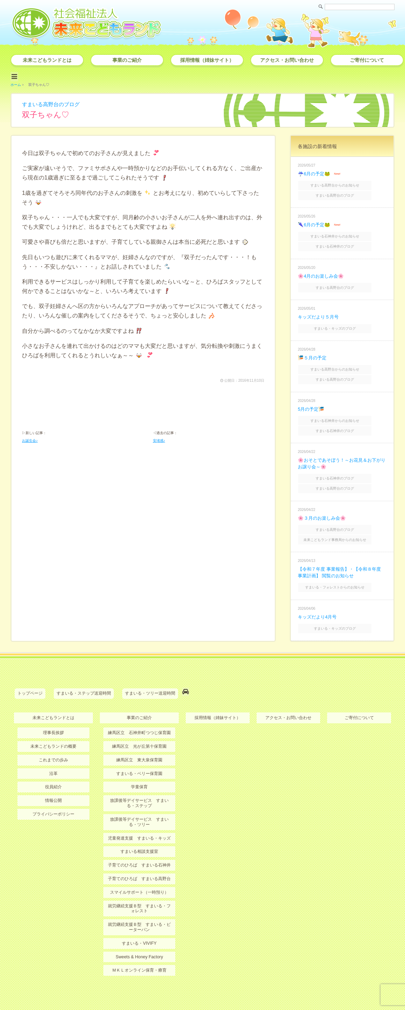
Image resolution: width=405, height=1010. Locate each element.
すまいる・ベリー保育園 (139, 753)
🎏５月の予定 (313, 350)
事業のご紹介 (127, 60)
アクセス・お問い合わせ (287, 60)
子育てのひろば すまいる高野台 (139, 857)
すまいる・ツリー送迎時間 (150, 674)
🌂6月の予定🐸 (315, 221)
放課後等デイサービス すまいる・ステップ (139, 782)
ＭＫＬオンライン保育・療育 (139, 947)
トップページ (30, 674)
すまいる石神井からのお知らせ (342, 232)
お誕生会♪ (30, 440)
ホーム (15, 83)
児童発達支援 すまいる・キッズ (139, 816)
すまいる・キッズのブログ (343, 321)
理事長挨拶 (53, 712)
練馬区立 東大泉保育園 (139, 739)
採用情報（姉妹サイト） (207, 60)
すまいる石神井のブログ (343, 241)
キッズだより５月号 (320, 310)
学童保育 (139, 766)
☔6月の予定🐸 (315, 172)
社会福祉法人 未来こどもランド (206, 991)
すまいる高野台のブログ (52, 103)
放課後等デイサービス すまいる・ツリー (139, 801)
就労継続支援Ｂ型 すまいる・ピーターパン (139, 904)
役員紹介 (53, 766)
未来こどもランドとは (47, 60)
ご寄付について (367, 60)
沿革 (53, 753)
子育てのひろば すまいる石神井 (139, 843)
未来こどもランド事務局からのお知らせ (342, 524)
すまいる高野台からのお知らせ (342, 183)
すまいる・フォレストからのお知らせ (343, 570)
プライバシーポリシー (53, 793)
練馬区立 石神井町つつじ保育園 (139, 712)
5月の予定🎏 (312, 399)
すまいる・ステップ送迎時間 (84, 674)
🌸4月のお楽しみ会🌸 (322, 270)
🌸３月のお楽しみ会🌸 (323, 503)
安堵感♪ (159, 440)
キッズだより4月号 (319, 599)
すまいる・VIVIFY (139, 920)
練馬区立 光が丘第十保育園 (139, 726)
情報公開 (53, 779)
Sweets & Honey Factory (139, 933)
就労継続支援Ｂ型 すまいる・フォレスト (139, 886)
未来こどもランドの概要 (53, 726)
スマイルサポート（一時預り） (139, 870)
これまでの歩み (53, 739)
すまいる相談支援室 (139, 830)
